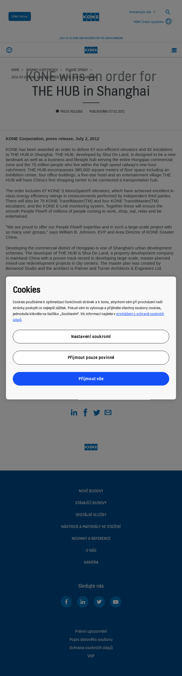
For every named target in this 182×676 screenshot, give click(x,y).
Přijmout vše (91, 378)
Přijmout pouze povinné (91, 357)
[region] (91, 338)
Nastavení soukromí (91, 336)
